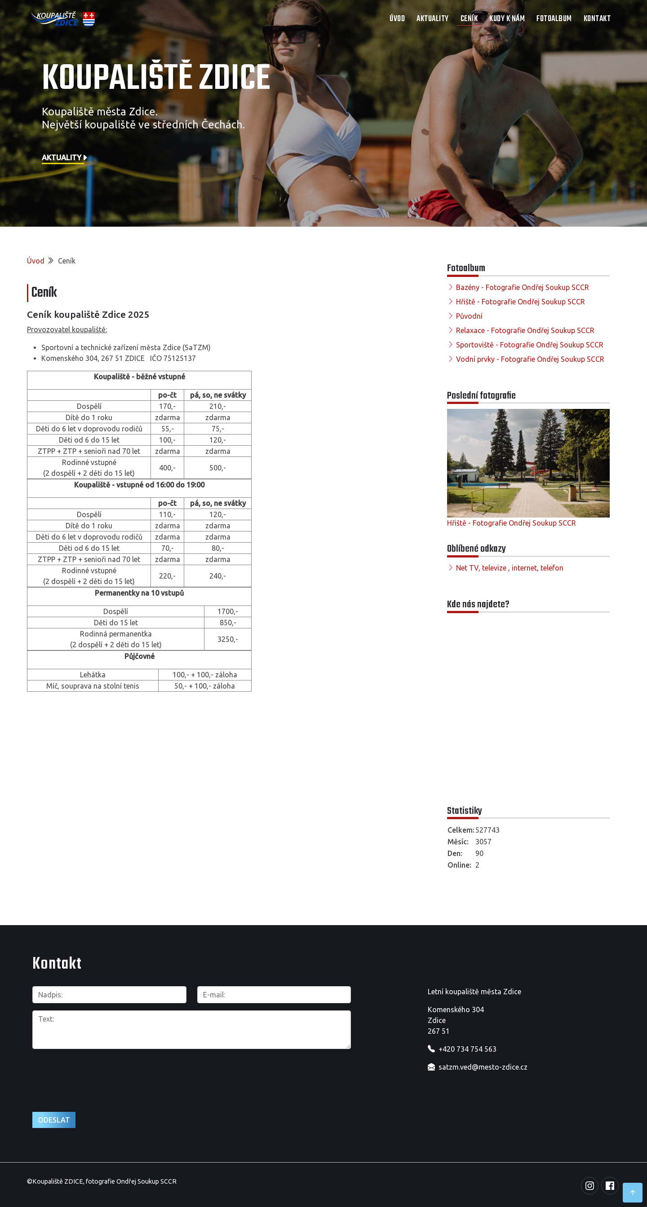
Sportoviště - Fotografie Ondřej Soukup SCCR (529, 345)
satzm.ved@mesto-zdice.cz (483, 1067)
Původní (469, 316)
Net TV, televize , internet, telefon (509, 568)
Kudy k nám (507, 19)
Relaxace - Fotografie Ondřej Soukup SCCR (525, 330)
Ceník (469, 19)
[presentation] (100, 1075)
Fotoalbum (554, 19)
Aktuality (433, 19)
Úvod (397, 19)
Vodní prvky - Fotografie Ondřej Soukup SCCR (530, 359)
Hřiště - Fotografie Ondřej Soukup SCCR (520, 302)
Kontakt (597, 19)
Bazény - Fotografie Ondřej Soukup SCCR (522, 287)
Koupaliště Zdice (156, 79)
